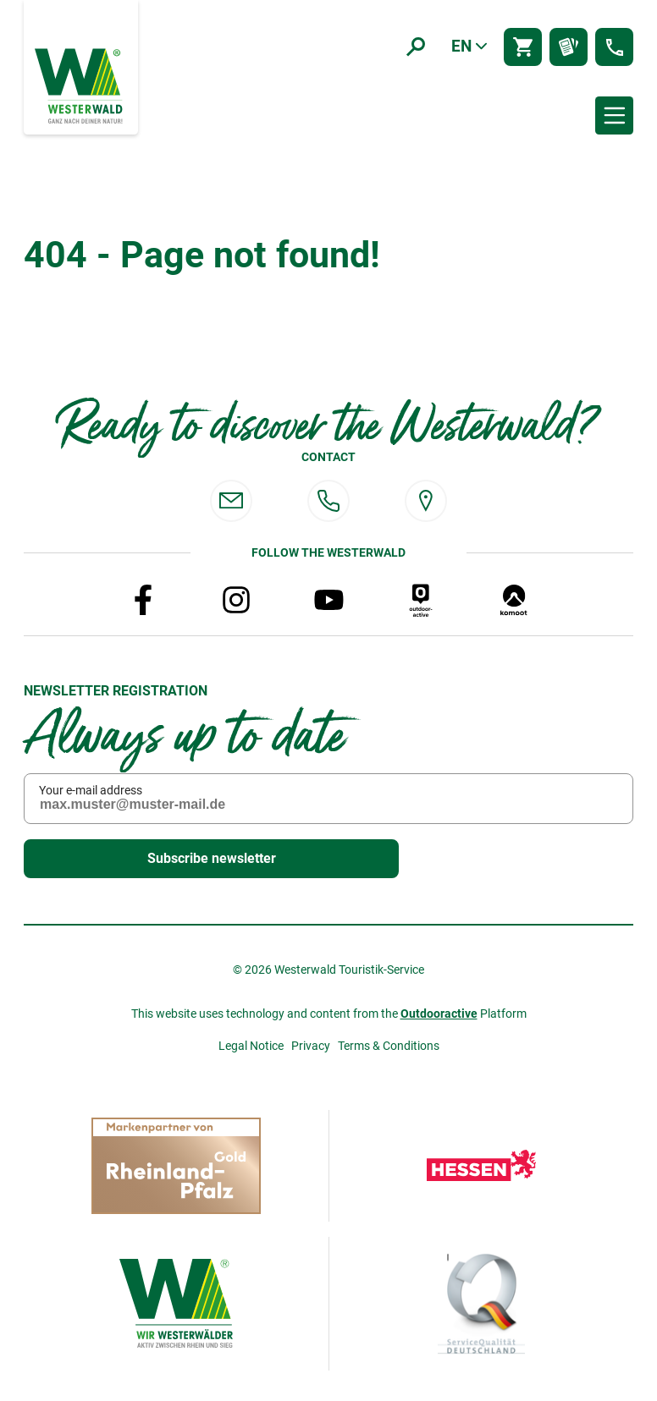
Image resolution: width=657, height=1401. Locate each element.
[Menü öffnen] (614, 115)
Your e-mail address (90, 790)
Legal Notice (251, 1045)
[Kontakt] (614, 47)
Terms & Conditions (388, 1045)
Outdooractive (439, 1013)
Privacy (310, 1045)
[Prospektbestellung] (568, 47)
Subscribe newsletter (176, 859)
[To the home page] (80, 85)
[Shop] (523, 47)
